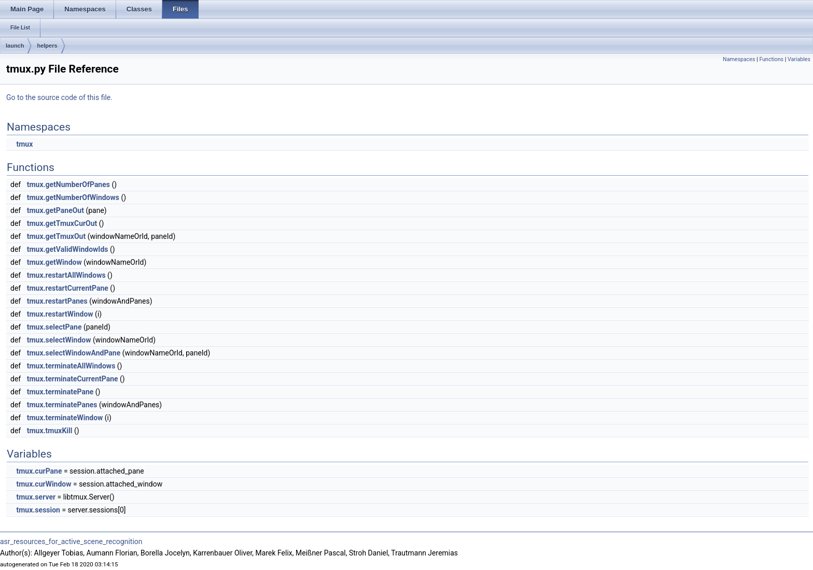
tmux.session (38, 510)
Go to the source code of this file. (59, 97)
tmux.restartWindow (60, 314)
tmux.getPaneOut (55, 210)
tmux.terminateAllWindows (71, 366)
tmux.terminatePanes (62, 405)
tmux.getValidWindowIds (67, 249)
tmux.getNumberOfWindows (73, 197)
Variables (799, 59)
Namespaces (739, 59)
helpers (47, 45)
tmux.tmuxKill (50, 430)
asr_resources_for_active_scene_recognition (71, 541)
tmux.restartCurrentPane (67, 288)
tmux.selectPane (54, 327)
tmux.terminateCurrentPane (72, 379)
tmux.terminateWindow (65, 418)
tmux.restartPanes (57, 301)
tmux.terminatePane (60, 392)
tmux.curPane (39, 471)
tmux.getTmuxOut (56, 236)
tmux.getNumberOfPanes (68, 184)
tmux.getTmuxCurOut (62, 223)
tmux (24, 144)
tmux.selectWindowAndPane (74, 353)
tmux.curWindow (43, 484)
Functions (771, 59)
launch (15, 45)
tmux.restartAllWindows (66, 275)
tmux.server (35, 497)
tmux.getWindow (54, 262)
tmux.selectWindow (59, 340)
